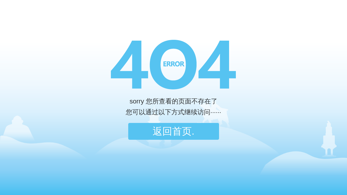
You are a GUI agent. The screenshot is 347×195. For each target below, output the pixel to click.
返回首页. (173, 131)
